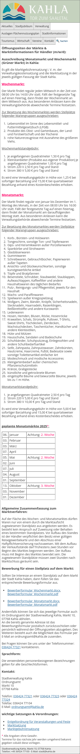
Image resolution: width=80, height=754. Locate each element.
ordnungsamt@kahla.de (28, 707)
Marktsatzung (16, 725)
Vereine (37, 41)
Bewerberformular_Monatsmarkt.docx (33, 601)
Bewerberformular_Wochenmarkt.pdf (32, 594)
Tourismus (7, 41)
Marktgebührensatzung (23, 729)
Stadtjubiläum (23, 26)
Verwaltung (42, 26)
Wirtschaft (23, 41)
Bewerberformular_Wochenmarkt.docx (33, 590)
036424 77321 (11, 647)
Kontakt (49, 41)
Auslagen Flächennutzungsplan (20, 33)
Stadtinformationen (54, 33)
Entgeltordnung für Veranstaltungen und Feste (38, 722)
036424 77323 (49, 696)
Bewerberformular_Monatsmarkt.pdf (32, 605)
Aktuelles (7, 26)
